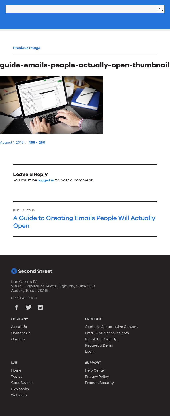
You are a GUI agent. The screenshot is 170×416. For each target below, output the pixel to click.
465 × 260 (37, 142)
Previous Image (26, 48)
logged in (46, 180)
